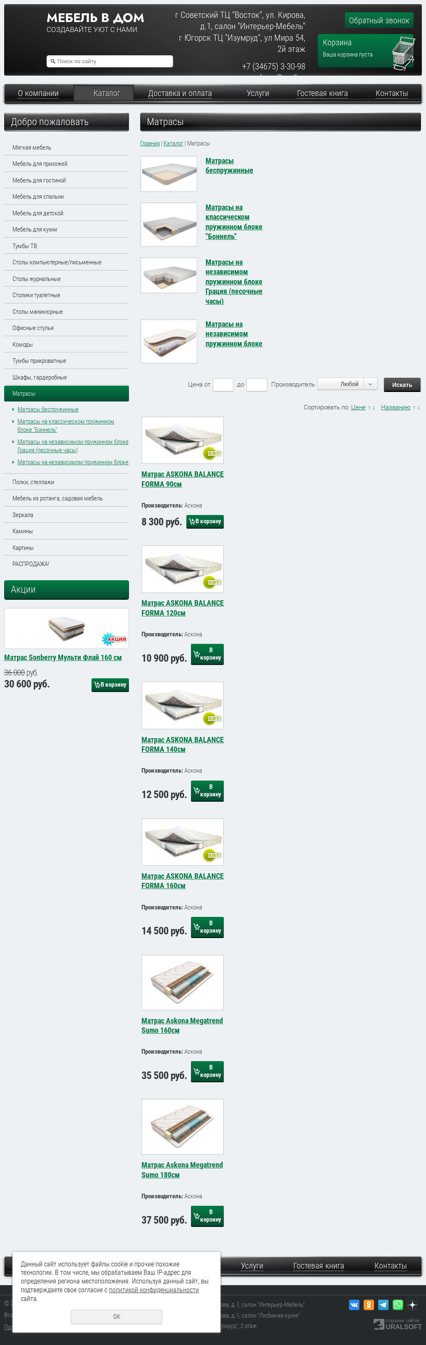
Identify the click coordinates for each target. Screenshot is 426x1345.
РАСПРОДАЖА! (30, 564)
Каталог (173, 143)
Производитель (293, 384)
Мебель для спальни (38, 196)
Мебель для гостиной (39, 180)
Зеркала (22, 515)
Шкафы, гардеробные (39, 377)
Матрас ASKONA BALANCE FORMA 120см (182, 608)
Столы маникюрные (37, 311)
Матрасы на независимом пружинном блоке (73, 462)
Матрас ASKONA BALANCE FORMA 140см (182, 744)
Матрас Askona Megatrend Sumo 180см (182, 1169)
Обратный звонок (379, 20)
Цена (195, 384)
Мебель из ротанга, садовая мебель (57, 498)
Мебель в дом (95, 17)
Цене (358, 407)
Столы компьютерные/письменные (57, 262)
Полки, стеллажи (33, 482)
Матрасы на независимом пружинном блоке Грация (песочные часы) (234, 281)
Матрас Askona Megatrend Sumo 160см (182, 1025)
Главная (150, 143)
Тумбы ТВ (24, 246)
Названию (396, 407)
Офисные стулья (33, 328)
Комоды (22, 344)
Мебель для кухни (34, 229)
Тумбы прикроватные (39, 361)
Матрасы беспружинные (48, 409)
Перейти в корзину (404, 40)
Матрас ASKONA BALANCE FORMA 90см (182, 479)
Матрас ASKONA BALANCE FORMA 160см (182, 881)
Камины (22, 531)
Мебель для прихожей (39, 164)
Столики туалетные (36, 295)
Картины (23, 548)
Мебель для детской (37, 213)
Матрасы (23, 393)
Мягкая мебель (31, 147)
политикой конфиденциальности (154, 1290)
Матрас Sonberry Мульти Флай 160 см (63, 740)
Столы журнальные (36, 279)
